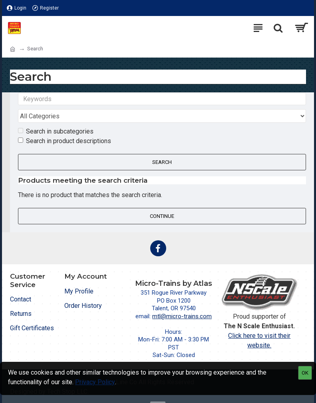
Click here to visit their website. (259, 325)
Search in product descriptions (64, 126)
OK (305, 373)
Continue (162, 201)
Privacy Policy (95, 382)
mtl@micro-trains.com (182, 301)
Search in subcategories (55, 116)
